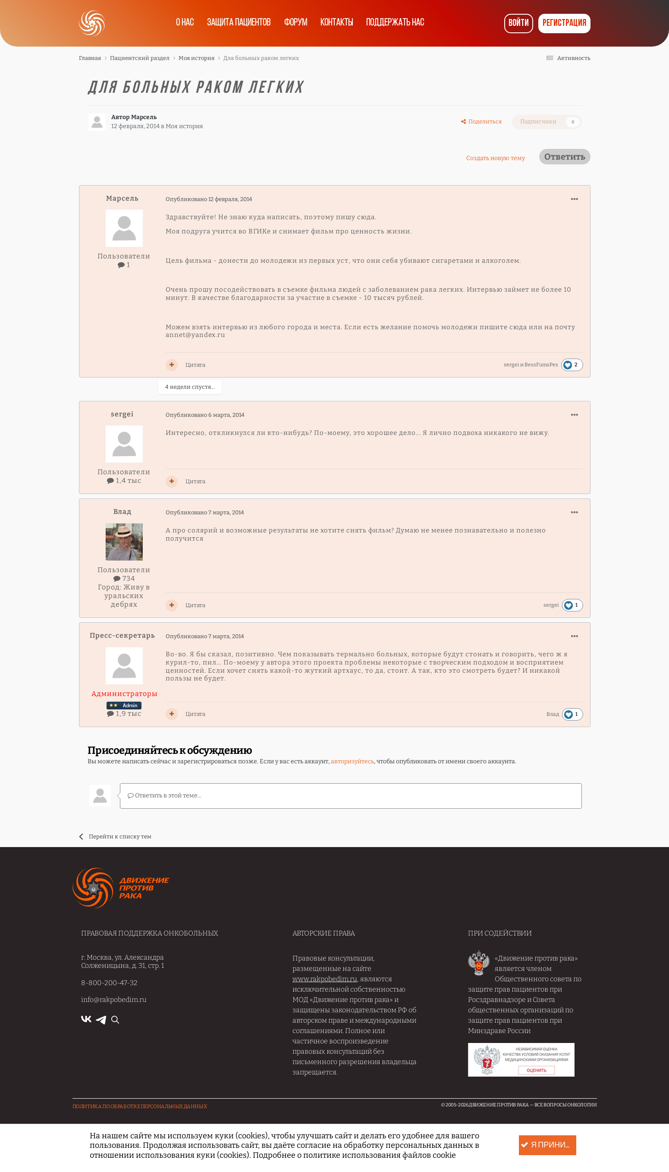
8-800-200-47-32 (109, 982)
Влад (122, 511)
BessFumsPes (541, 365)
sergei (511, 365)
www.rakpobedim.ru (324, 978)
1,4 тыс (124, 480)
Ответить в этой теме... (164, 795)
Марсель (144, 117)
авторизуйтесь (352, 761)
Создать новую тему (495, 158)
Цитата (195, 365)
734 (124, 578)
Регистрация (564, 23)
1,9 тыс (124, 713)
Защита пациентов (235, 23)
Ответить (564, 156)
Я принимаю (549, 1145)
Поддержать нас (401, 23)
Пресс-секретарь (122, 635)
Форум (295, 23)
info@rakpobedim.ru (114, 999)
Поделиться (481, 121)
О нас (179, 23)
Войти (519, 23)
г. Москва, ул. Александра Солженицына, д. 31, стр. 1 (122, 961)
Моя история (184, 126)
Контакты (339, 23)
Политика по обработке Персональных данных (139, 1106)
